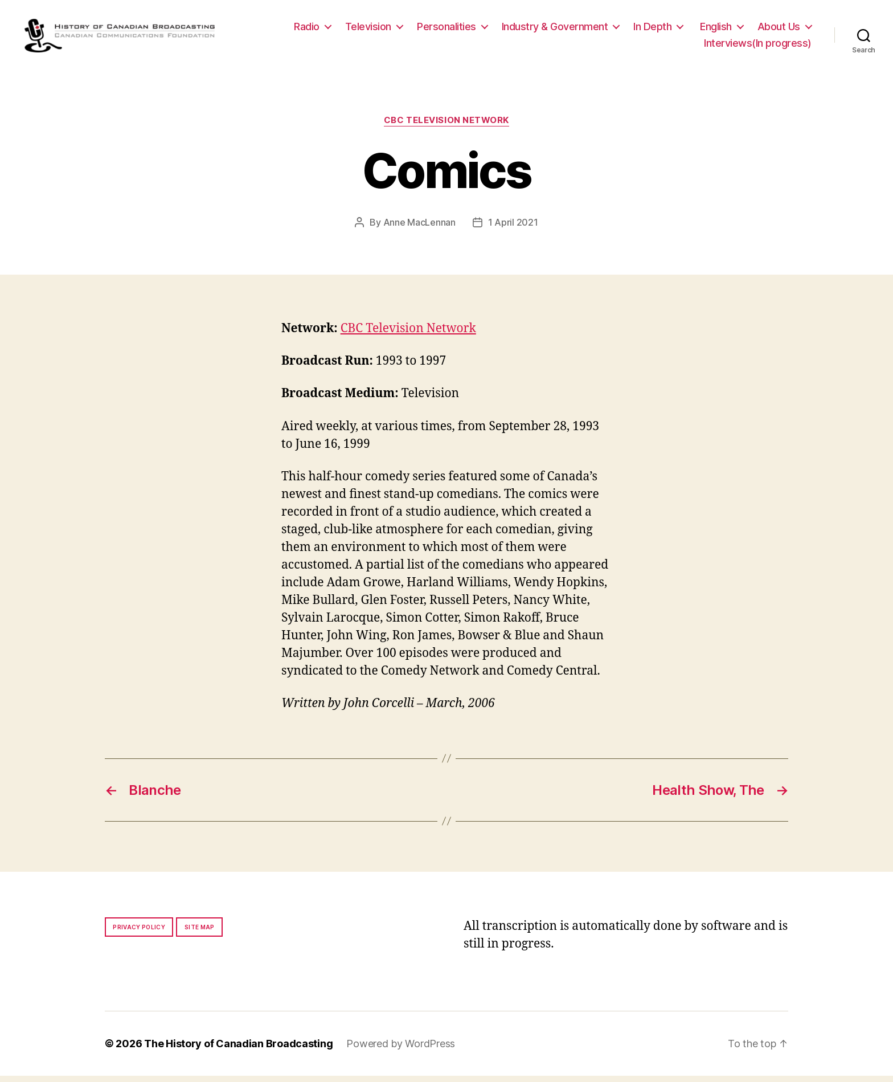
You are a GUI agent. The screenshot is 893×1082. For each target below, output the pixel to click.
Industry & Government (555, 29)
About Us (778, 29)
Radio (306, 29)
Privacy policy (139, 933)
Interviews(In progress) (758, 46)
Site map (200, 933)
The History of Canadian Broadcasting (238, 1050)
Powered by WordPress (400, 1050)
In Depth (652, 29)
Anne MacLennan (419, 228)
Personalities (446, 29)
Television (368, 29)
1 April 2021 (513, 228)
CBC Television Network (446, 126)
